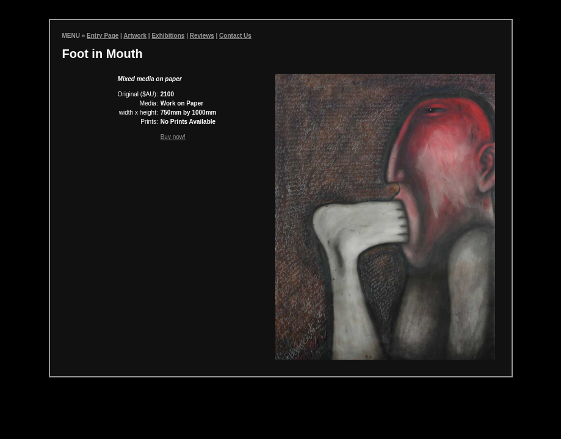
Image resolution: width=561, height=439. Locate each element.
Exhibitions (167, 35)
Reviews (202, 35)
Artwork (135, 35)
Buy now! (173, 137)
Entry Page (102, 35)
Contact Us (235, 35)
